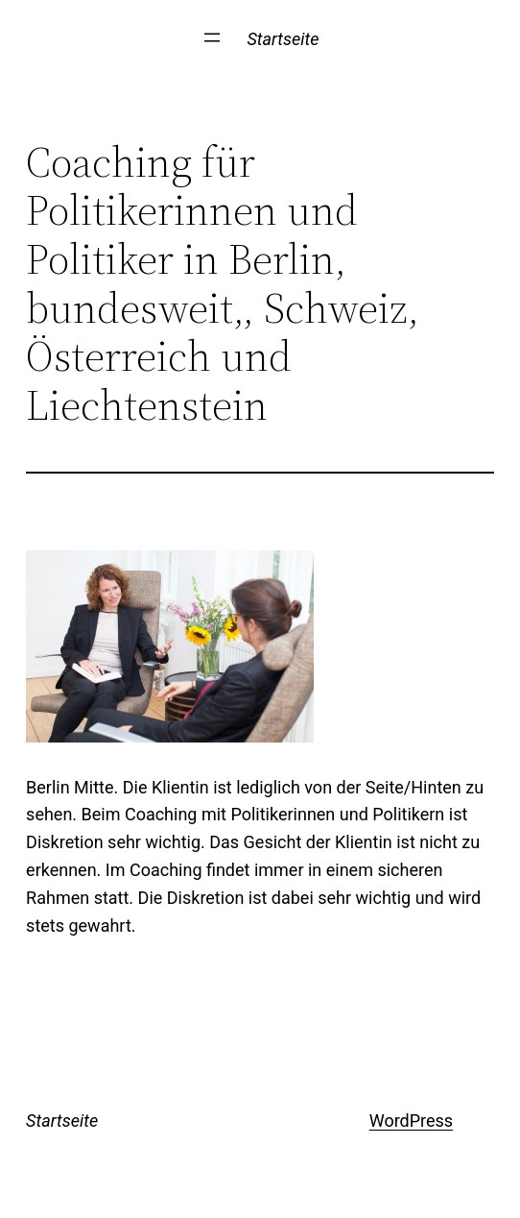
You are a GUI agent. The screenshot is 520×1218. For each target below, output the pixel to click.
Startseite (283, 39)
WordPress (411, 1120)
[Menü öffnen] (212, 37)
